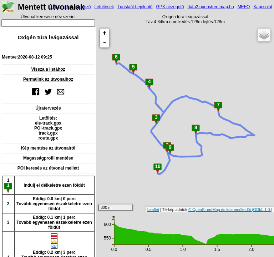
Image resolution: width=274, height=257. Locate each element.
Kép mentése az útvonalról (48, 148)
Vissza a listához (48, 69)
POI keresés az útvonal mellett (48, 168)
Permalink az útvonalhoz (48, 79)
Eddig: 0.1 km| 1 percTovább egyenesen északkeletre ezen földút (54, 222)
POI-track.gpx (48, 128)
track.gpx (48, 133)
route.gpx (48, 138)
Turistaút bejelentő (134, 6)
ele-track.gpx (48, 123)
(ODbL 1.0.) (262, 209)
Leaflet (153, 209)
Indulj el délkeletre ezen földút (54, 185)
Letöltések (104, 6)
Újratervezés (48, 108)
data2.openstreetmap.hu (211, 6)
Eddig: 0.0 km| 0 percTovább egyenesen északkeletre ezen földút (54, 203)
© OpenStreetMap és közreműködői (220, 209)
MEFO (244, 6)
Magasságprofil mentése (48, 158)
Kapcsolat (262, 6)
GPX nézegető (170, 6)
